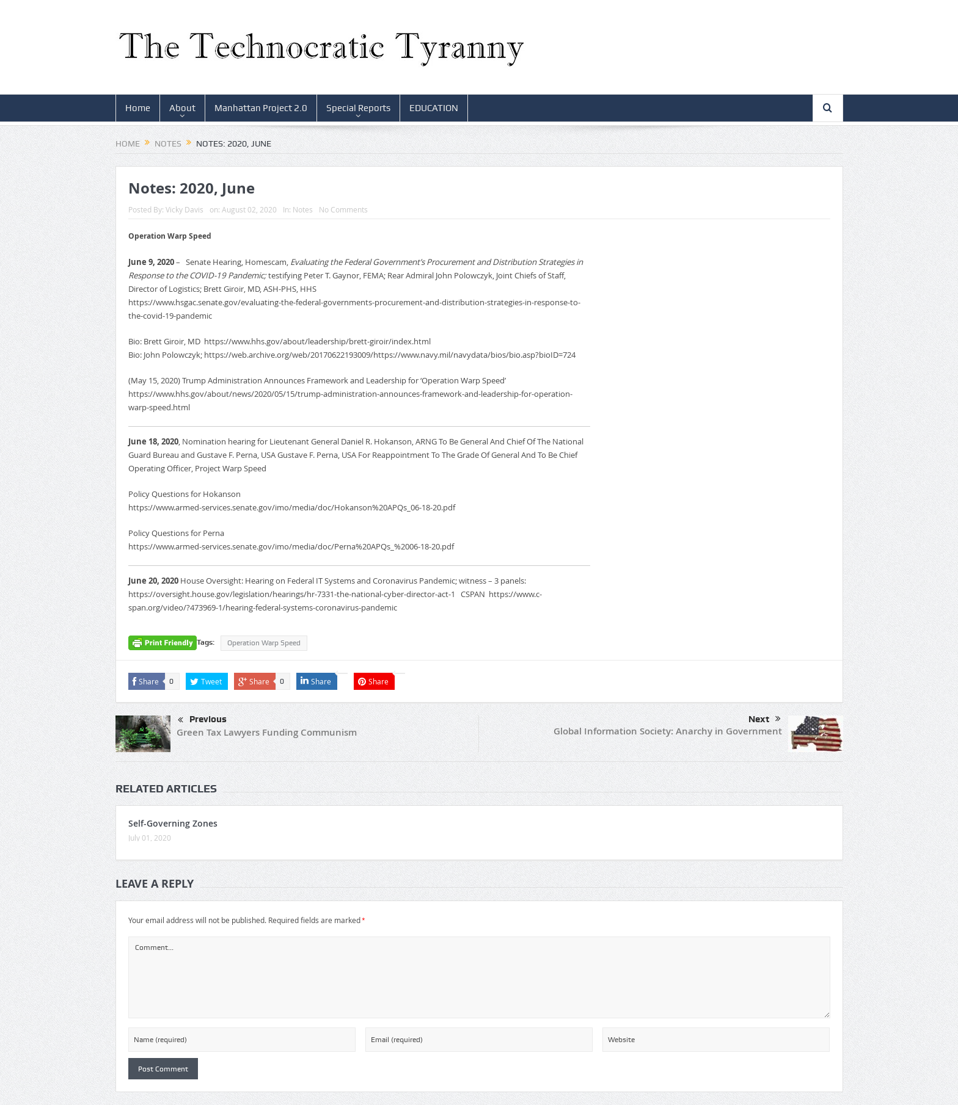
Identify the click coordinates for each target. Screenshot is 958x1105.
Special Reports (358, 108)
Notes (303, 209)
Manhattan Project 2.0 (260, 108)
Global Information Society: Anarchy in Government (668, 731)
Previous (202, 720)
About (182, 108)
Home (137, 108)
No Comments (343, 209)
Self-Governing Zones (173, 823)
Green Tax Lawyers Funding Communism (267, 732)
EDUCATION (433, 108)
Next (764, 719)
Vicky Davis (184, 209)
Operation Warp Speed (264, 643)
